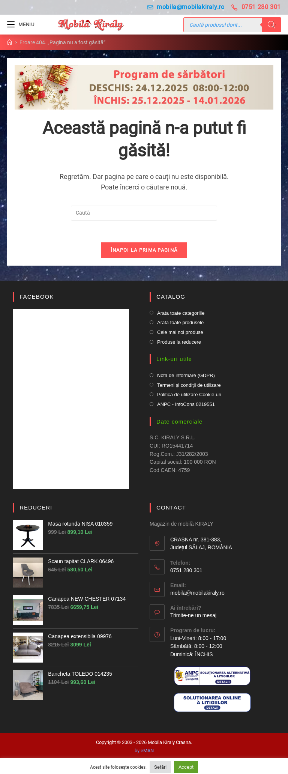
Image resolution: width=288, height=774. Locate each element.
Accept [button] (186, 767)
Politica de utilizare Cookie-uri (189, 395)
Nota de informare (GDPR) (186, 376)
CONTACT (171, 508)
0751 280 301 (256, 7)
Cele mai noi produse (180, 333)
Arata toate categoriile (180, 314)
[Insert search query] (144, 213)
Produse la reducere (179, 343)
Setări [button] (160, 767)
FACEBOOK (37, 298)
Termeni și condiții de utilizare (189, 386)
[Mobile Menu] (20, 24)
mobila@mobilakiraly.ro (186, 7)
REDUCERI (36, 508)
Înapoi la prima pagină (144, 251)
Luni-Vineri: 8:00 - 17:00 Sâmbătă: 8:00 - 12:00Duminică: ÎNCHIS (198, 647)
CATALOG (170, 298)
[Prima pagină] (9, 42)
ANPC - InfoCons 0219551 (186, 405)
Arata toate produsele (180, 323)
